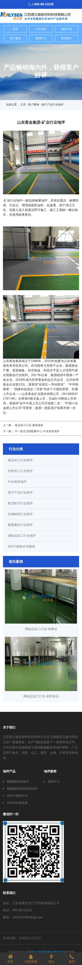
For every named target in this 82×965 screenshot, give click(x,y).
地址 (51, 958)
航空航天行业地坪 (20, 503)
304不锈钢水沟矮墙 (21, 546)
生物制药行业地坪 (20, 514)
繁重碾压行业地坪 (20, 525)
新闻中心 (41, 38)
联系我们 (66, 38)
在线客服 (31, 958)
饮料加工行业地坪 (20, 471)
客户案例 (15, 38)
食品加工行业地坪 (20, 460)
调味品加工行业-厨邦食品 (41, 696)
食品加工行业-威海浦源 (29, 425)
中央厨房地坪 (17, 481)
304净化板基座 (17, 802)
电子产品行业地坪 (20, 492)
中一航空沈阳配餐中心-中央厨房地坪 (37, 431)
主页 (23, 104)
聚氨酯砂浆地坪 (18, 781)
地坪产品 (66, 29)
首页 (15, 29)
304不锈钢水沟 (17, 795)
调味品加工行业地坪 (22, 535)
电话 (72, 958)
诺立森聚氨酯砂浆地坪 (47, 952)
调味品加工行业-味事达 (41, 629)
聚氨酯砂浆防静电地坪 (22, 788)
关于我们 (41, 29)
